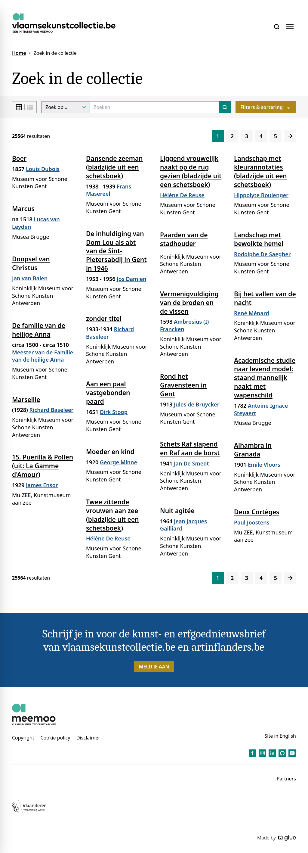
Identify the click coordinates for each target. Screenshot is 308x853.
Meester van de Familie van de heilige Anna (42, 356)
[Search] (154, 107)
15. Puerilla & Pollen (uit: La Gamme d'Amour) (42, 466)
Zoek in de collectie (55, 53)
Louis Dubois (43, 169)
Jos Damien (131, 278)
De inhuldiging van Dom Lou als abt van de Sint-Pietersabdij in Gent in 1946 (116, 251)
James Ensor (42, 485)
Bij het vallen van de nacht (265, 298)
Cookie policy (55, 737)
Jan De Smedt (191, 463)
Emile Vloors (264, 464)
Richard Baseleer (51, 409)
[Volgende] (290, 136)
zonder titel (104, 318)
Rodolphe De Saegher (262, 254)
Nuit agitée (177, 510)
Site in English (280, 736)
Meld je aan (154, 666)
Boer (19, 158)
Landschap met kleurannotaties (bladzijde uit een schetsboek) (260, 171)
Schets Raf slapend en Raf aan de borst (190, 448)
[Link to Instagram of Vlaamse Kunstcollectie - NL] (262, 753)
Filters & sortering (265, 107)
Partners (286, 778)
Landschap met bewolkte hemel (258, 239)
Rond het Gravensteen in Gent (183, 385)
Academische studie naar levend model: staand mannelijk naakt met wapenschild (264, 378)
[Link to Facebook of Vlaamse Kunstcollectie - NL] (252, 753)
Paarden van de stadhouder (184, 239)
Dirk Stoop (114, 412)
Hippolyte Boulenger (261, 195)
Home (19, 53)
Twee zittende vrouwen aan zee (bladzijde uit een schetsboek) (112, 515)
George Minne (118, 462)
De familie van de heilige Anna (38, 329)
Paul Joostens (252, 522)
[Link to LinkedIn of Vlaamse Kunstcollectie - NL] (272, 753)
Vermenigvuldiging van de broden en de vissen (189, 303)
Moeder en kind (110, 451)
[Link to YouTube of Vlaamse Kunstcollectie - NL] (292, 753)
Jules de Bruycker (197, 404)
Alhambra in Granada (253, 449)
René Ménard (251, 313)
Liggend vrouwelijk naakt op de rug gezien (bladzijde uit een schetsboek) (191, 171)
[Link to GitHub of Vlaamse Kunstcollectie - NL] (282, 753)
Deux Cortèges (256, 512)
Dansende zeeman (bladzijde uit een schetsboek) (114, 167)
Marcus (23, 208)
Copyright (23, 737)
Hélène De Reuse (182, 195)
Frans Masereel (108, 190)
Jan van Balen (30, 278)
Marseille (26, 399)
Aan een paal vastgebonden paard (108, 393)
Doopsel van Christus (31, 263)
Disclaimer (88, 737)
